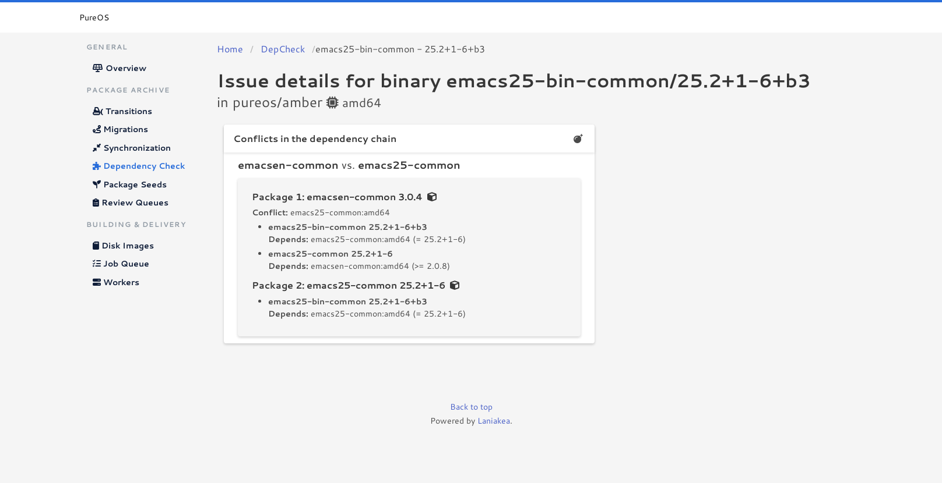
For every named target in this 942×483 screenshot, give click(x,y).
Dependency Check (139, 166)
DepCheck (283, 48)
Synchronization (132, 148)
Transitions (122, 111)
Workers (116, 282)
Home (230, 48)
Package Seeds (130, 184)
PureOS (94, 17)
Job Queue (121, 263)
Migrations (120, 129)
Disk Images (123, 245)
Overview (119, 68)
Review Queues (130, 202)
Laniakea (493, 421)
